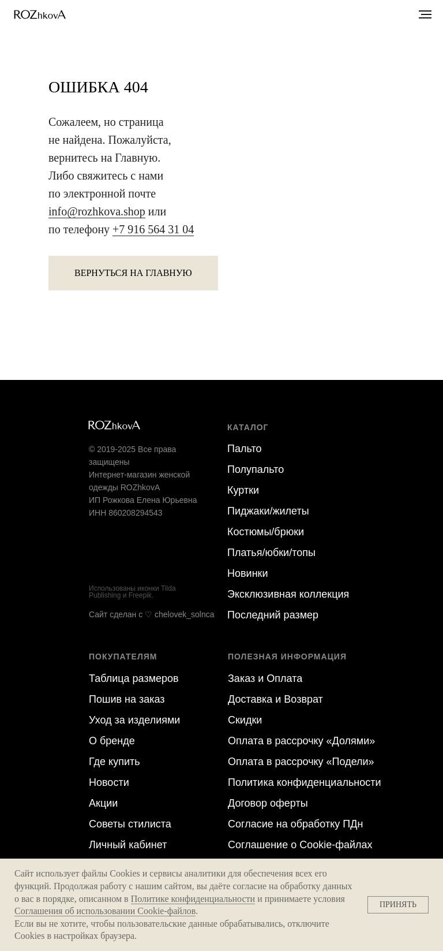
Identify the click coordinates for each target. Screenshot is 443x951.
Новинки (247, 573)
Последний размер (272, 615)
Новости (109, 782)
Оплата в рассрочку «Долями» (301, 741)
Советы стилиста (130, 824)
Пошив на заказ (127, 699)
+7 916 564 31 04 (153, 229)
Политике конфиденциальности (193, 899)
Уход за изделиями (134, 720)
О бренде (112, 741)
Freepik (140, 595)
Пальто (244, 448)
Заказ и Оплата (265, 678)
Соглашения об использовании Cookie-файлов (105, 911)
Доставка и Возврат (275, 699)
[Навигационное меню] (425, 14)
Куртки (243, 490)
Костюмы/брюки (265, 532)
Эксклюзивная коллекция (288, 594)
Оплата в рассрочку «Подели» (301, 761)
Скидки (245, 720)
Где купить (114, 761)
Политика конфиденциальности (304, 782)
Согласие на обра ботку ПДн (295, 824)
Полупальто (255, 469)
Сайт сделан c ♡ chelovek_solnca (152, 614)
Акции (103, 803)
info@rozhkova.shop (96, 211)
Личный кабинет (128, 845)
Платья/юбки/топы (271, 552)
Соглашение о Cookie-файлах (300, 845)
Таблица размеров (134, 678)
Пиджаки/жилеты (268, 511)
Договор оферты (268, 803)
